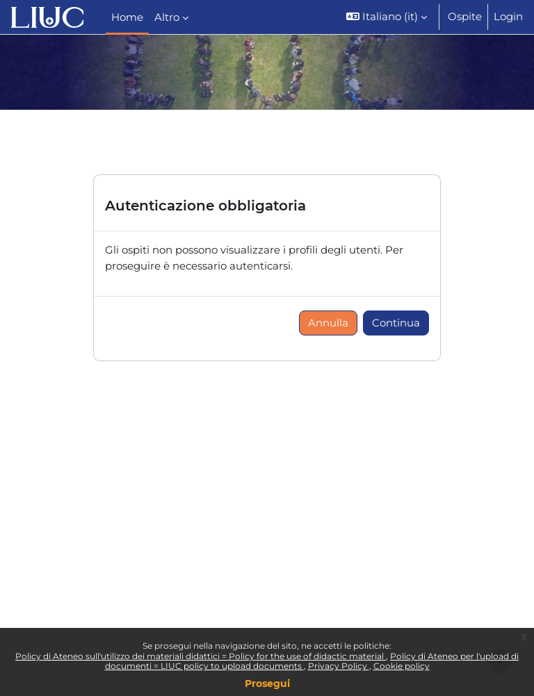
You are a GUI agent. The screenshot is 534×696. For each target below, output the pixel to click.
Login (508, 16)
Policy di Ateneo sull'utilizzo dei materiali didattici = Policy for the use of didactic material (200, 656)
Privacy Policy (338, 666)
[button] (386, 17)
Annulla (328, 323)
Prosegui (267, 683)
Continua (396, 323)
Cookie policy (401, 666)
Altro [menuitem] (166, 17)
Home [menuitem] (127, 17)
